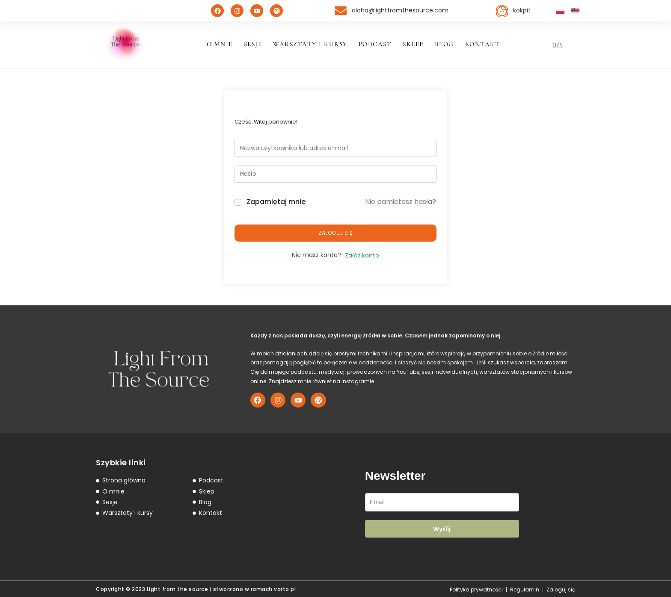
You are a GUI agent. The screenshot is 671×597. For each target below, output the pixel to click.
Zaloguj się (335, 232)
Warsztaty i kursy (310, 44)
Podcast (375, 44)
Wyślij (442, 527)
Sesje (253, 44)
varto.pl (285, 587)
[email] (442, 500)
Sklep (413, 44)
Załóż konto (362, 255)
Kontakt (482, 44)
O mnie (220, 44)
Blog (444, 44)
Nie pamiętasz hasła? (400, 202)
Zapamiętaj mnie (276, 202)
